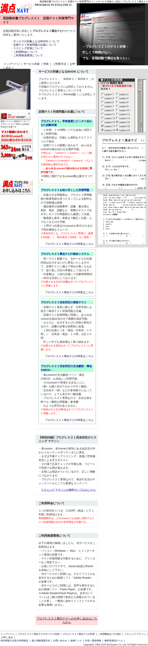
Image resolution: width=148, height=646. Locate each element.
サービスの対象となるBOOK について (36, 41)
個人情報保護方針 (41, 640)
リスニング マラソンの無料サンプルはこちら (68, 489)
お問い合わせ (60, 640)
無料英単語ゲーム (113, 640)
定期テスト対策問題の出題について (34, 44)
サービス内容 (32, 63)
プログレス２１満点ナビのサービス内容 (38, 634)
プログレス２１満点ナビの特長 (78, 634)
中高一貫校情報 (93, 640)
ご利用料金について (25, 51)
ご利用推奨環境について (28, 55)
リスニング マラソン (135, 634)
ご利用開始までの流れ (109, 634)
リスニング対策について (28, 48)
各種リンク (76, 640)
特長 (46, 63)
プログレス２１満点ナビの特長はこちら (69, 243)
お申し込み (7, 637)
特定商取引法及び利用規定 (14, 640)
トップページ (12, 63)
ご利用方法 (59, 63)
